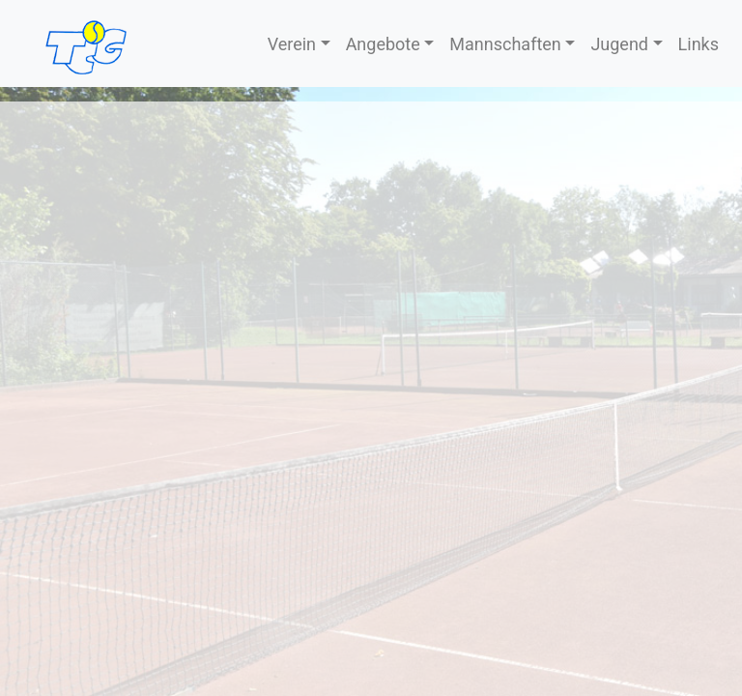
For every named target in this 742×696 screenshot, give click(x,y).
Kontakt (36, 485)
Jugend (619, 44)
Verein (292, 44)
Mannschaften (504, 44)
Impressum (49, 508)
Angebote (383, 44)
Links (698, 44)
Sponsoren (367, 485)
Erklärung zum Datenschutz (638, 508)
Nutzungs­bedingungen (655, 485)
